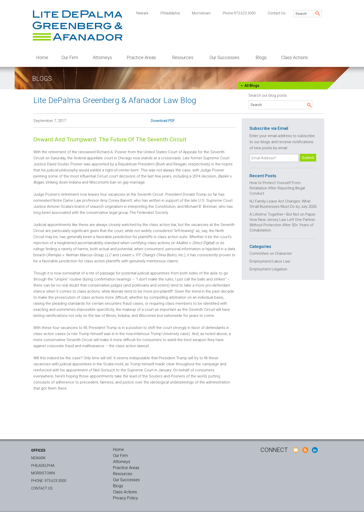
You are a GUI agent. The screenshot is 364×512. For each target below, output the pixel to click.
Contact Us (276, 13)
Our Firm (69, 57)
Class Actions (294, 57)
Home (42, 57)
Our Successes (224, 57)
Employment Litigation (268, 269)
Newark (142, 13)
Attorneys (102, 57)
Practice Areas (141, 57)
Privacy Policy (125, 498)
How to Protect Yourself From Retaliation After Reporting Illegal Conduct (277, 188)
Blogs (261, 57)
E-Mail (295, 450)
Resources (182, 57)
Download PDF (163, 120)
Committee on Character (270, 253)
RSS (305, 450)
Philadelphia (170, 13)
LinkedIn (314, 450)
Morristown (201, 13)
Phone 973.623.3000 (239, 13)
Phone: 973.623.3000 (48, 481)
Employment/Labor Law (269, 261)
